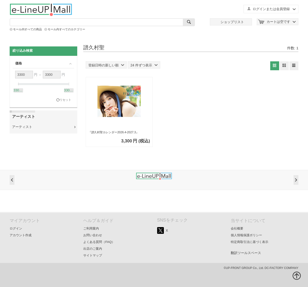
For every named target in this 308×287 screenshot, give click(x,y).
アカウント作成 (21, 235)
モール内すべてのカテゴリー (66, 29)
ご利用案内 (91, 228)
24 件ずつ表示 (143, 65)
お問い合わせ (92, 235)
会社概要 (237, 228)
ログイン (16, 228)
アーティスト (22, 127)
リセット (65, 100)
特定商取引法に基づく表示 (249, 242)
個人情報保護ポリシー (246, 235)
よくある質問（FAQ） (99, 242)
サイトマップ (92, 255)
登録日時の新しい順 (106, 65)
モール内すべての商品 (27, 29)
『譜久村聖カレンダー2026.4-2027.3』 (113, 132)
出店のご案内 (92, 248)
